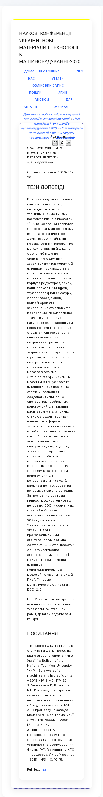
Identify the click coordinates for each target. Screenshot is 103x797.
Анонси (42, 99)
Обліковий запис (48, 85)
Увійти (58, 78)
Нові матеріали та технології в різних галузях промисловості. (56, 132)
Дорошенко (65, 137)
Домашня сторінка (42, 71)
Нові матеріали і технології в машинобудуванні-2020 (50, 123)
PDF (44, 769)
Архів (63, 93)
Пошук (35, 93)
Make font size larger (68, 142)
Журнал (61, 107)
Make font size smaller (55, 142)
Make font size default (62, 142)
